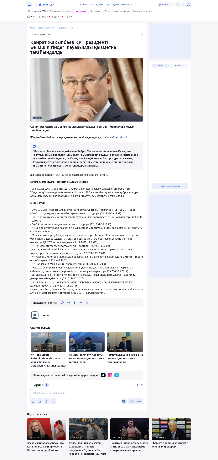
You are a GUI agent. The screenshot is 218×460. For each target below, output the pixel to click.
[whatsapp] (62, 302)
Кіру (141, 384)
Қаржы (99, 4)
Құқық (116, 4)
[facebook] (74, 302)
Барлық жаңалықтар (46, 28)
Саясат (83, 4)
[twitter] (86, 302)
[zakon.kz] (44, 4)
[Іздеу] (188, 4)
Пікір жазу (135, 401)
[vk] (80, 302)
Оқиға (108, 4)
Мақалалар (126, 4)
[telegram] (68, 302)
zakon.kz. (124, 137)
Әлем (91, 4)
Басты (32, 28)
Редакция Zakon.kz (65, 28)
